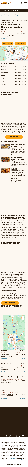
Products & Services (7, 419)
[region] (14, 332)
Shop (10, 7)
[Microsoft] (20, 59)
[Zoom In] (26, 48)
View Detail (21, 358)
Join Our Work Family (7, 431)
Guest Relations (6, 423)
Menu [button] (2, 7)
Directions (4, 38)
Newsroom (4, 427)
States (2, 16)
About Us (4, 411)
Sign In (25, 8)
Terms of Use (12, 458)
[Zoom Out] (26, 51)
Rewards (14, 7)
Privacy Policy (21, 459)
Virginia (8, 16)
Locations (3, 14)
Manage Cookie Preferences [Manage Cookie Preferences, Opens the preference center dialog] (14, 464)
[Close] (25, 439)
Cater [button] (6, 7)
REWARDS (4, 415)
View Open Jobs (10, 302)
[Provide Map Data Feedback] (26, 59)
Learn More (14, 137)
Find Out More (16, 10)
